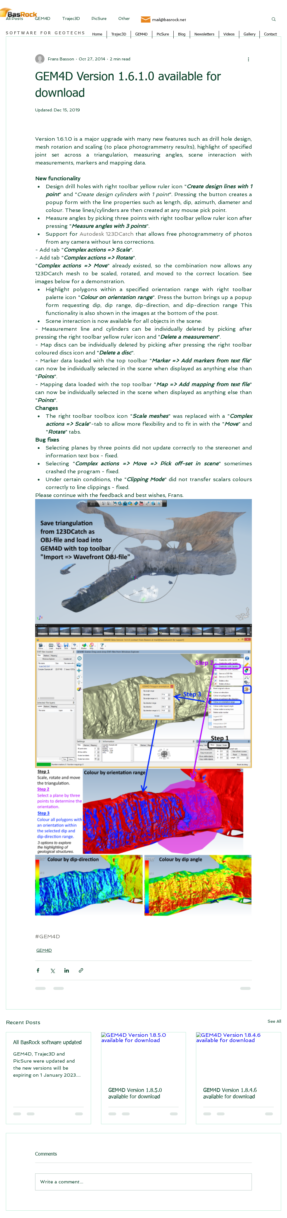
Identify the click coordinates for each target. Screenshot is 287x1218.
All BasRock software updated (47, 1042)
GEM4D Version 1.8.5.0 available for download (135, 1094)
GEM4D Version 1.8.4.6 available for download (230, 1094)
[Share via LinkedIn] (66, 970)
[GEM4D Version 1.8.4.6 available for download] (238, 1056)
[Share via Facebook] (38, 970)
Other (124, 18)
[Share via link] (81, 970)
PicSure (99, 18)
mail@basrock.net (169, 19)
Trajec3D (71, 18)
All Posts (14, 18)
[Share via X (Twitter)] (52, 970)
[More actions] (248, 58)
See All (274, 1021)
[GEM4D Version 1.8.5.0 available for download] (143, 1056)
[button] (273, 18)
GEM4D (42, 18)
